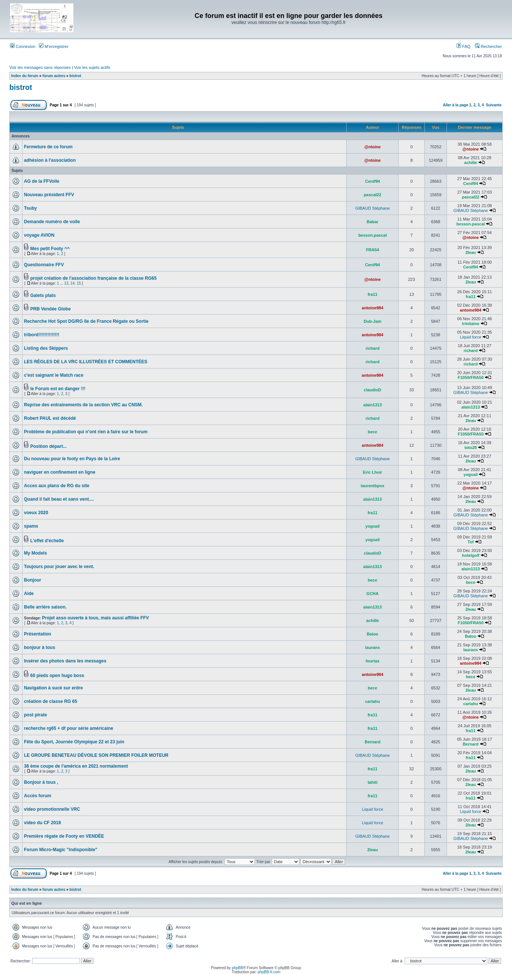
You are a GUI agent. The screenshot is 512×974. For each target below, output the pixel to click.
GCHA (372, 593)
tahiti (372, 782)
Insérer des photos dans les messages (65, 661)
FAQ (463, 46)
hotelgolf (470, 555)
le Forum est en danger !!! (57, 388)
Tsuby (30, 208)
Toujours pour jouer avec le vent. (59, 566)
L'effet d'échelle (47, 540)
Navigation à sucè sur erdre (53, 688)
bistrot (75, 76)
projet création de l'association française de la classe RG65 (93, 278)
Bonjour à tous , (41, 782)
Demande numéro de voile (52, 221)
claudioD (372, 390)
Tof (470, 542)
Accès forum (37, 795)
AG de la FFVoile (41, 181)
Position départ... (48, 446)
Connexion (23, 46)
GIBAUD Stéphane (372, 208)
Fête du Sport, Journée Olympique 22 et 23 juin (74, 741)
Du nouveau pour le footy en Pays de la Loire (72, 458)
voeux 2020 (36, 512)
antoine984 (372, 308)
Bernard (372, 742)
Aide (29, 593)
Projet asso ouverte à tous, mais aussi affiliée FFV (95, 617)
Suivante (494, 105)
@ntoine (372, 147)
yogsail (471, 474)
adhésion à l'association (50, 160)
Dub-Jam (372, 321)
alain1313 (372, 405)
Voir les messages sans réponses (40, 67)
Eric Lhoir (372, 472)
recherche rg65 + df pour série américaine (68, 728)
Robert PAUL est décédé (50, 418)
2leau (470, 252)
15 (79, 283)
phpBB (237, 968)
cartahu (372, 701)
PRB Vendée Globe (50, 309)
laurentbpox (372, 485)
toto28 (470, 447)
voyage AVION (39, 235)
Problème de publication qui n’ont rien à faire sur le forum (85, 431)
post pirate (35, 714)
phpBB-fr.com (269, 972)
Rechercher (488, 46)
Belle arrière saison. (45, 607)
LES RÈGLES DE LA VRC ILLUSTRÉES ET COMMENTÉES (85, 361)
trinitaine (470, 323)
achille (470, 162)
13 (66, 283)
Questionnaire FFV (44, 264)
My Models (35, 553)
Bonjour (32, 580)
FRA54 (372, 250)
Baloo (372, 634)
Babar (372, 221)
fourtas (373, 661)
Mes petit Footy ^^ (50, 248)
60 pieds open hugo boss (57, 675)
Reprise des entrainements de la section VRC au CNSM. (83, 404)
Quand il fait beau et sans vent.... (59, 499)
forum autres (53, 76)
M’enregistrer (53, 46)
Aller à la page (455, 105)
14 (72, 283)
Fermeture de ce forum (48, 146)
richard (373, 348)
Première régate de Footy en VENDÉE (64, 836)
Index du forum (24, 76)
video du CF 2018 (42, 822)
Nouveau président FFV (49, 194)
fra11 (372, 294)
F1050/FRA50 (471, 377)
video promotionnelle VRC (52, 809)
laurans (372, 647)
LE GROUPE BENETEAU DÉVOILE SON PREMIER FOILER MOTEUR (96, 755)
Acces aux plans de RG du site (56, 485)
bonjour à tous (39, 647)
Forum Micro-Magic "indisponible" (60, 849)
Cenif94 (372, 181)
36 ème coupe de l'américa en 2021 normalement (76, 766)
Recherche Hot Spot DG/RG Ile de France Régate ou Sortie (86, 321)
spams (31, 526)
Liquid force (470, 337)
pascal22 (372, 194)
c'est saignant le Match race (53, 375)
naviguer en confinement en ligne (59, 472)
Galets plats (43, 295)
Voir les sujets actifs (92, 67)
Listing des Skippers (46, 348)
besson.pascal (471, 224)
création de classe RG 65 (50, 701)
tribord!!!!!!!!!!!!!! (42, 334)
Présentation (37, 634)
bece (372, 432)
